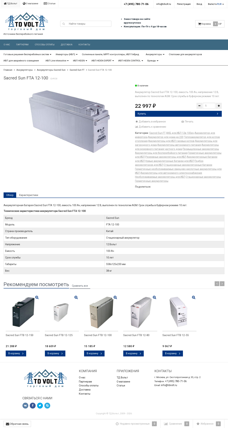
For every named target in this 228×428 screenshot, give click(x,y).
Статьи (49, 3)
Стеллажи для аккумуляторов (185, 54)
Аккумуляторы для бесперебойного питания (161, 153)
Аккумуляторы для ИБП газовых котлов (171, 141)
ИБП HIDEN (79, 60)
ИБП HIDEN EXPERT (102, 60)
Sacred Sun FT (77, 70)
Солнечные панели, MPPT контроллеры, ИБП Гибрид (110, 54)
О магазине (30, 3)
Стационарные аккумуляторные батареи (188, 164)
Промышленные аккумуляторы (201, 149)
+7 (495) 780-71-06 (136, 4)
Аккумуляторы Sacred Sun (51, 70)
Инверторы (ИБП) (65, 54)
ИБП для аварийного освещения (21, 60)
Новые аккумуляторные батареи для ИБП (169, 161)
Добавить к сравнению (150, 126)
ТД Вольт (10, 3)
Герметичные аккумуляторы (151, 181)
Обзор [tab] (10, 195)
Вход (199, 4)
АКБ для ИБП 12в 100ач (180, 133)
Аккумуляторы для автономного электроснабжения (171, 173)
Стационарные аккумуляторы (203, 176)
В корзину (16, 353)
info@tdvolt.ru (163, 4)
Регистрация (184, 4)
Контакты (84, 44)
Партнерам (22, 44)
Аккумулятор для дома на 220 (165, 137)
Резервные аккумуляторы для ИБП (165, 156)
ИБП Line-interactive (56, 60)
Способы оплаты (45, 44)
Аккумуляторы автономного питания (179, 144)
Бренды (151, 60)
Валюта (215, 4)
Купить (178, 113)
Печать (187, 121)
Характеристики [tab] (28, 195)
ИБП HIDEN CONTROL (129, 60)
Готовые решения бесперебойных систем (26, 54)
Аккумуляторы (154, 54)
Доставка (66, 44)
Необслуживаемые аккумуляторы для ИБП (160, 176)
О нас (7, 44)
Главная (8, 70)
